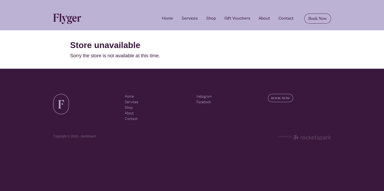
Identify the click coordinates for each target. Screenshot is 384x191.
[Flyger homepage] (81, 18)
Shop (211, 18)
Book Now (317, 18)
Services (190, 18)
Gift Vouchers (237, 18)
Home (167, 18)
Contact (286, 18)
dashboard (88, 136)
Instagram (204, 96)
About (264, 18)
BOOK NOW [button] (280, 98)
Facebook (203, 102)
